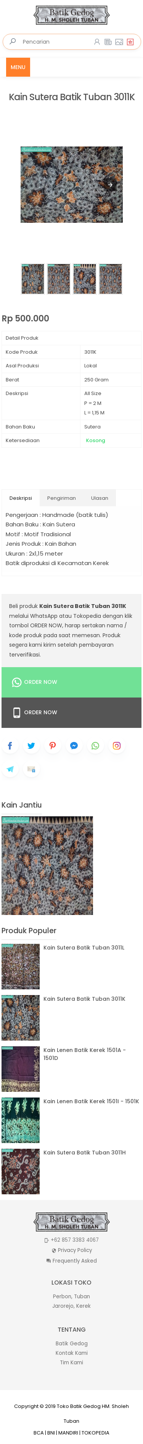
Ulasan (99, 498)
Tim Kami (71, 1362)
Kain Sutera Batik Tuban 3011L (83, 947)
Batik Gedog (72, 1343)
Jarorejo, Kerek (71, 1306)
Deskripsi (21, 498)
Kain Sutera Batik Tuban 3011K (72, 97)
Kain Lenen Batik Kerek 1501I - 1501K (91, 1101)
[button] (110, 184)
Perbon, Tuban (71, 1296)
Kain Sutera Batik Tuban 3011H (84, 1152)
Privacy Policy (75, 1250)
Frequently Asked (75, 1260)
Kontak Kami (72, 1353)
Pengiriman (61, 498)
